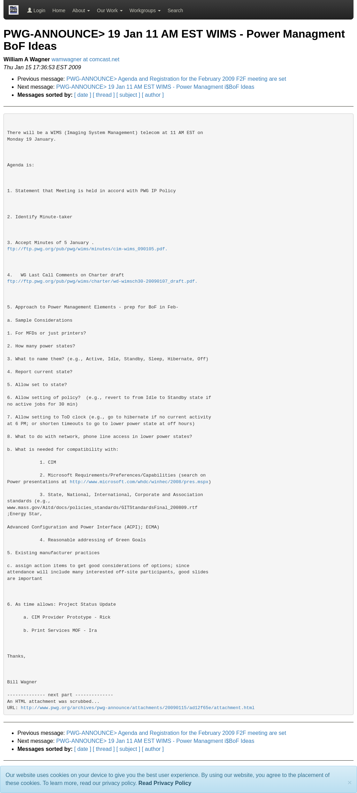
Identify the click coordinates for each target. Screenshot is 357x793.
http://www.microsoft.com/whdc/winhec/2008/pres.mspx (139, 482)
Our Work (110, 10)
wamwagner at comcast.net (86, 59)
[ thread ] (104, 95)
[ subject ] (128, 95)
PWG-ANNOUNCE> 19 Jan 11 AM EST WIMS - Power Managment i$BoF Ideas (155, 87)
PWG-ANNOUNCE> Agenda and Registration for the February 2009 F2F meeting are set (176, 79)
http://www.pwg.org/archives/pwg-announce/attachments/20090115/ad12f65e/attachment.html (138, 707)
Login (36, 10)
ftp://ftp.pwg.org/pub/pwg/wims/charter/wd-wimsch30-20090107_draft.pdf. (102, 281)
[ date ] (82, 95)
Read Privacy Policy (164, 783)
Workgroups (145, 10)
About (81, 10)
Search (175, 10)
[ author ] (153, 95)
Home (58, 10)
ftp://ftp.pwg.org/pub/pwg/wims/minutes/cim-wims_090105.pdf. (87, 249)
